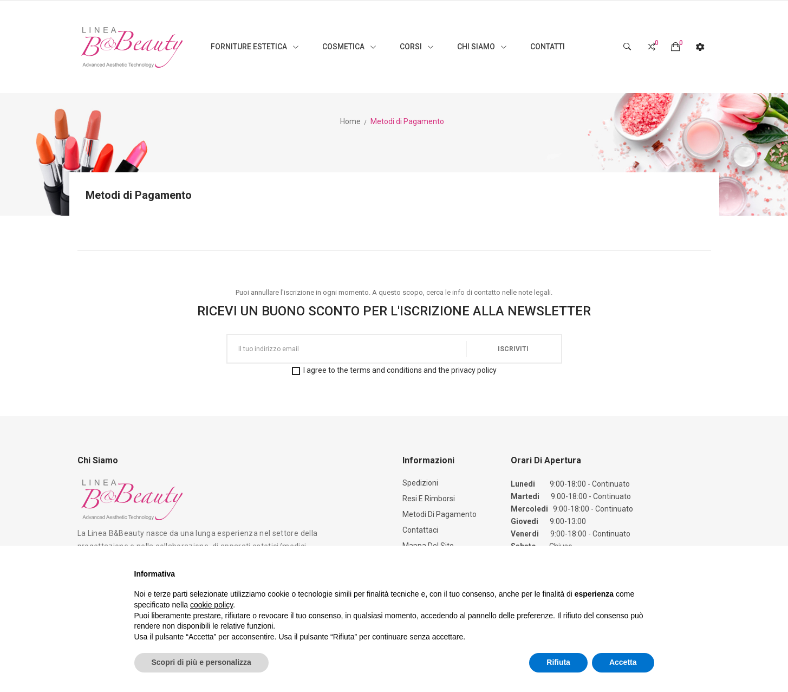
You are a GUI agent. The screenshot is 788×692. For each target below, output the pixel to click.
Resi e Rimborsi (428, 498)
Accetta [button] (623, 662)
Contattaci (420, 530)
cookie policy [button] (211, 604)
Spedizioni (420, 482)
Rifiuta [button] (558, 662)
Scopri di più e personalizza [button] (201, 662)
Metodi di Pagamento (439, 514)
